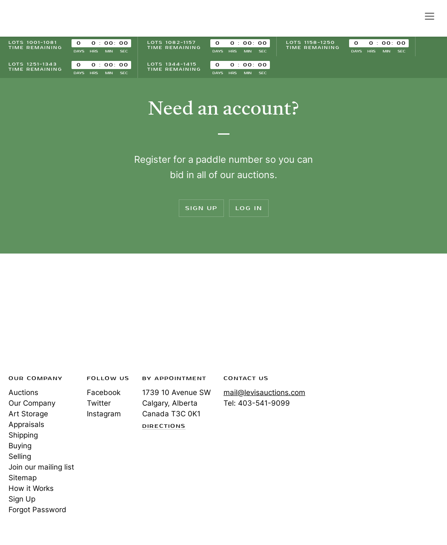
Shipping (23, 435)
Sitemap (23, 477)
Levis (36, 316)
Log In (248, 208)
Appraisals (26, 424)
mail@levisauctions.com (264, 392)
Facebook (103, 392)
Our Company (32, 403)
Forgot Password (37, 509)
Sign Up (201, 208)
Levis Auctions (38, 18)
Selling (20, 456)
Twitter (99, 403)
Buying (20, 445)
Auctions (23, 392)
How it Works (31, 488)
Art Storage (28, 413)
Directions (164, 427)
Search (411, 15)
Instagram (104, 413)
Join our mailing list (41, 467)
